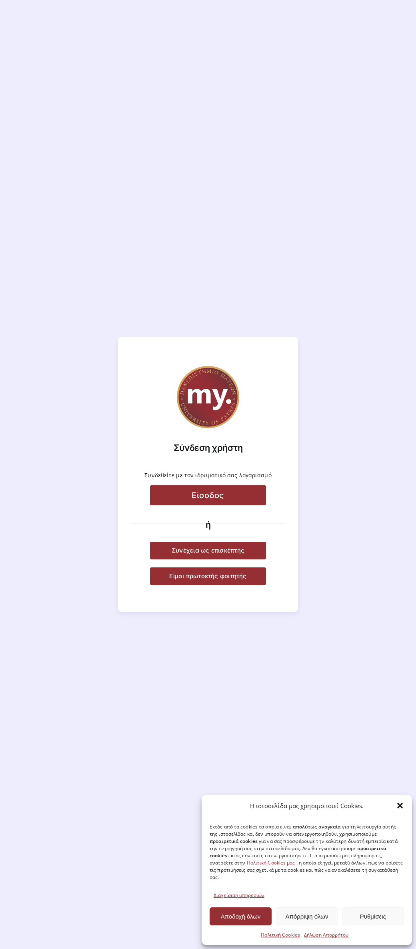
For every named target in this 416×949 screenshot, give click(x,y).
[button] (400, 806)
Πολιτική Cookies (280, 934)
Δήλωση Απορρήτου (326, 934)
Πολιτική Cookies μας (271, 862)
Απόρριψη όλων (307, 916)
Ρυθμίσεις (373, 916)
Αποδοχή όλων (241, 916)
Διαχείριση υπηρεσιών (239, 895)
